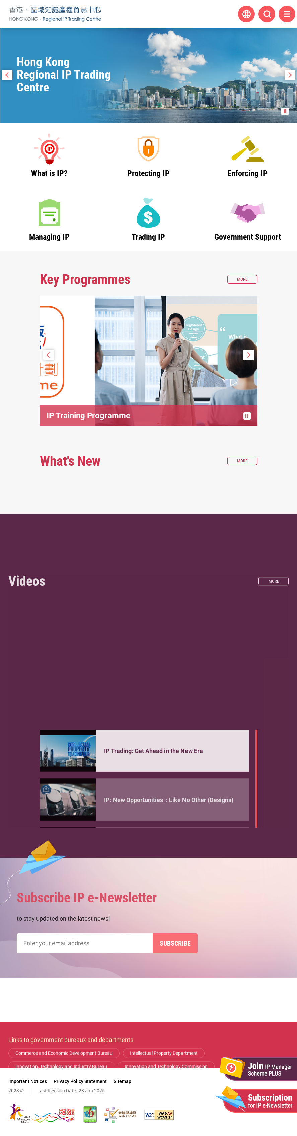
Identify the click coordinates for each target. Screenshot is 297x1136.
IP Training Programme (88, 415)
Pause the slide (285, 111)
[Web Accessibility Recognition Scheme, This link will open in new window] (120, 1114)
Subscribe (175, 943)
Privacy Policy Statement (80, 1081)
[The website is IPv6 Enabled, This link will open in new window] (90, 1115)
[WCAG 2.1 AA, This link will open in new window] (159, 1114)
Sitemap (122, 1081)
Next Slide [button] (290, 75)
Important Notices (27, 1081)
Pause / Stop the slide (247, 416)
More (247, 279)
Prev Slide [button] (7, 75)
